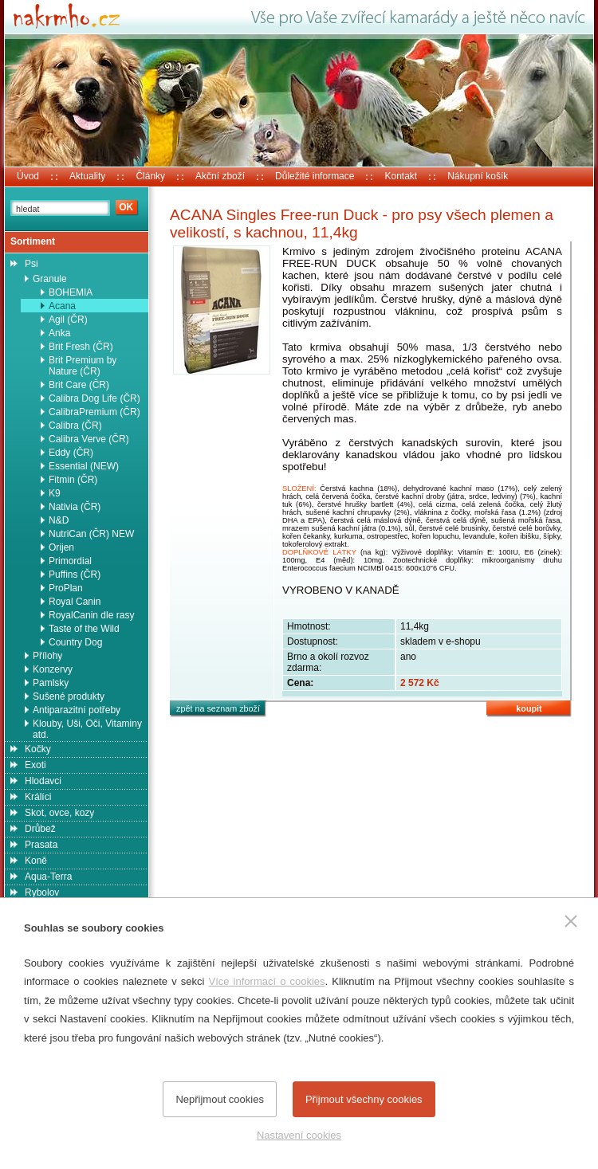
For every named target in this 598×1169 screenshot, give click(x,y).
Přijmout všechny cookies (364, 1099)
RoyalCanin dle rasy (91, 615)
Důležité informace (314, 176)
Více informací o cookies (266, 981)
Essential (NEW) (84, 466)
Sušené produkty (68, 696)
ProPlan (66, 588)
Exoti (35, 765)
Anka (59, 333)
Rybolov (42, 892)
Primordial (70, 561)
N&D (59, 520)
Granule (50, 278)
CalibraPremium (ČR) (94, 412)
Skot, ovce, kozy (59, 812)
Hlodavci (43, 781)
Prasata (41, 844)
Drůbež (40, 828)
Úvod (28, 176)
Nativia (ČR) (74, 506)
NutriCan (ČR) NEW (91, 533)
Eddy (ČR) (71, 452)
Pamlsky (51, 682)
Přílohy (47, 655)
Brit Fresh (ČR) (81, 346)
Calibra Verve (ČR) (89, 439)
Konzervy (53, 669)
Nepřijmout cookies (219, 1099)
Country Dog (75, 642)
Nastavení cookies (299, 1135)
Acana (62, 306)
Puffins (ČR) (74, 574)
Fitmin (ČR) (73, 479)
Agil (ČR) (68, 319)
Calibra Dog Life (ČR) (94, 398)
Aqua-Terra (48, 876)
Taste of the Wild (84, 628)
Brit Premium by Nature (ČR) (82, 366)
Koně (36, 860)
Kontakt (400, 176)
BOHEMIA (70, 292)
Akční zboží (220, 176)
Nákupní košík (477, 176)
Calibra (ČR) (75, 425)
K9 (55, 493)
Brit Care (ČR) (79, 384)
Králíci (38, 796)
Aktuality (87, 176)
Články (150, 176)
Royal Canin (74, 601)
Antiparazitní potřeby (76, 710)
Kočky (38, 749)
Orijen (61, 547)
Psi (31, 263)
